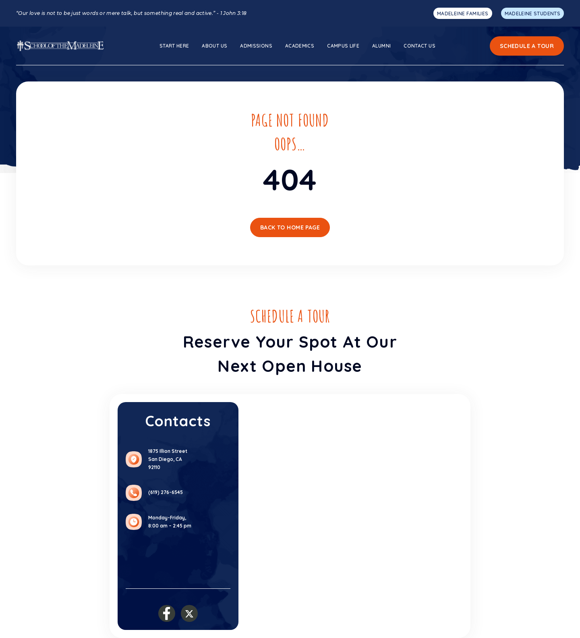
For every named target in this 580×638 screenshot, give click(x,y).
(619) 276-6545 (165, 492)
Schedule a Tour (527, 46)
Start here (174, 46)
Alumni (381, 46)
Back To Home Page (290, 227)
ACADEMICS (299, 46)
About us (214, 46)
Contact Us (419, 46)
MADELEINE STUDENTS (532, 13)
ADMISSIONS (256, 46)
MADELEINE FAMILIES (462, 13)
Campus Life (343, 46)
